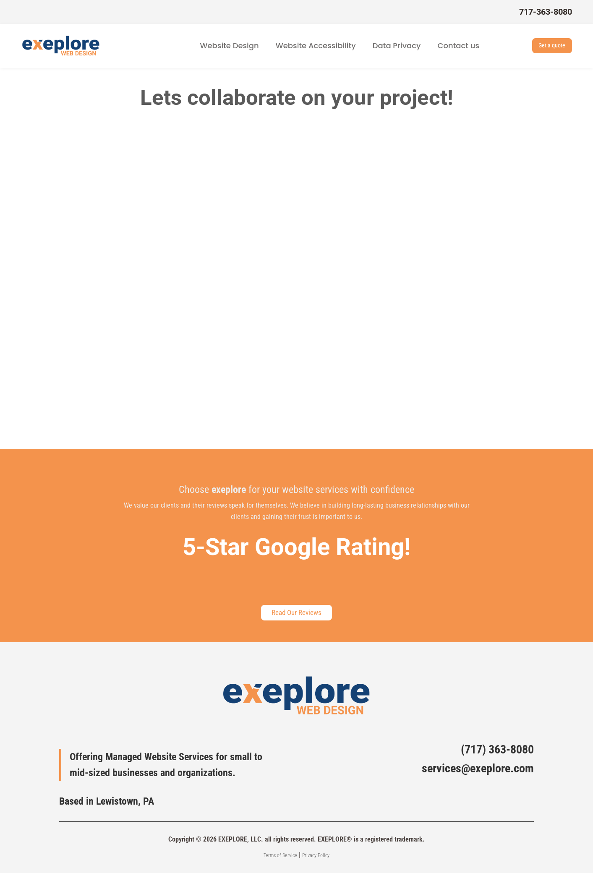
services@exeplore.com (478, 768)
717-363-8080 (545, 12)
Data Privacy (397, 45)
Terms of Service (280, 855)
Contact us (458, 45)
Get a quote (545, 45)
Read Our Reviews (297, 611)
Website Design (229, 45)
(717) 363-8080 (497, 749)
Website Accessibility (316, 45)
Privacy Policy (315, 855)
